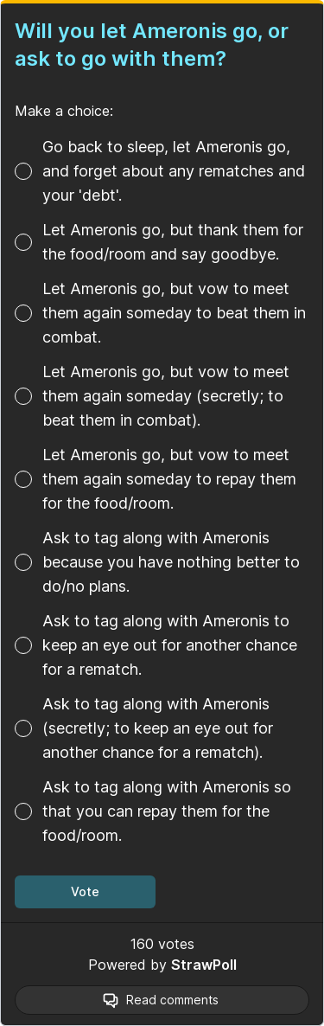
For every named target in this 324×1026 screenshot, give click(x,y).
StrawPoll (204, 964)
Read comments (172, 999)
